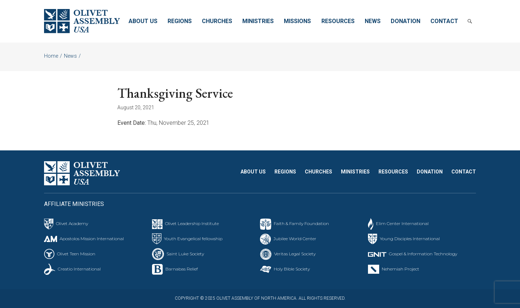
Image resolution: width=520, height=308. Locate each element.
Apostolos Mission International (92, 238)
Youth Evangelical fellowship (193, 238)
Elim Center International (402, 223)
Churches (217, 21)
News (373, 21)
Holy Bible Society (292, 269)
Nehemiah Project (400, 269)
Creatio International (79, 269)
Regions (180, 21)
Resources (338, 21)
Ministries (258, 21)
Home (51, 56)
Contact (444, 21)
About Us (143, 21)
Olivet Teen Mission (76, 253)
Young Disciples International (410, 238)
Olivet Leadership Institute (192, 223)
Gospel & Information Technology (423, 253)
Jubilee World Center (294, 238)
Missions (297, 21)
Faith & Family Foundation (301, 223)
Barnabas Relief (181, 269)
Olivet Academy (72, 223)
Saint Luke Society (185, 253)
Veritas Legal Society (295, 253)
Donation (405, 21)
